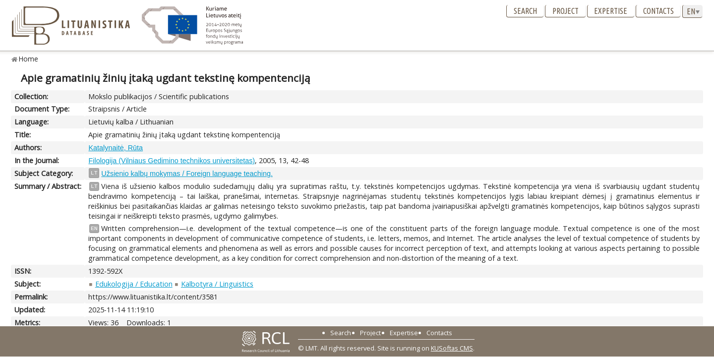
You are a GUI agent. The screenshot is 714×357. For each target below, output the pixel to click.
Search (525, 10)
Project (565, 10)
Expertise (610, 10)
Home (28, 58)
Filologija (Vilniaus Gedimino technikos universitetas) (171, 161)
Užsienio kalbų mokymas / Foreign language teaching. (187, 174)
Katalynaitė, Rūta (115, 148)
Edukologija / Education (134, 284)
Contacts (658, 10)
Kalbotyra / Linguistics (217, 284)
